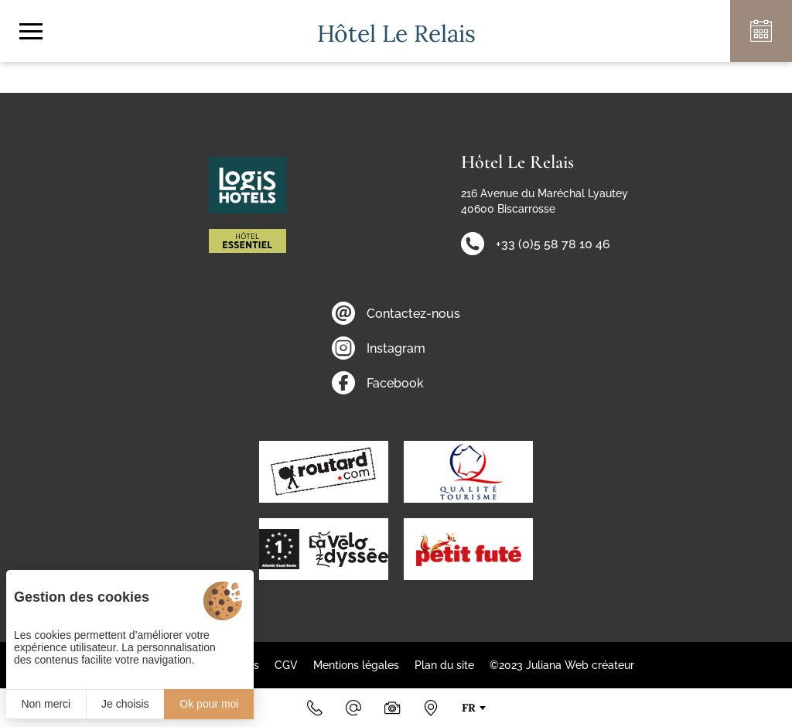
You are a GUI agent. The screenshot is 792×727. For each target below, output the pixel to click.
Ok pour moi (208, 704)
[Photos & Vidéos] (392, 707)
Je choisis (124, 704)
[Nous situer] (430, 707)
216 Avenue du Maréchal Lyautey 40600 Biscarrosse (544, 201)
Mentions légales (356, 665)
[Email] (353, 707)
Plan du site (444, 665)
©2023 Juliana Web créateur (562, 665)
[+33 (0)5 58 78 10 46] (314, 707)
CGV (286, 665)
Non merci (45, 704)
